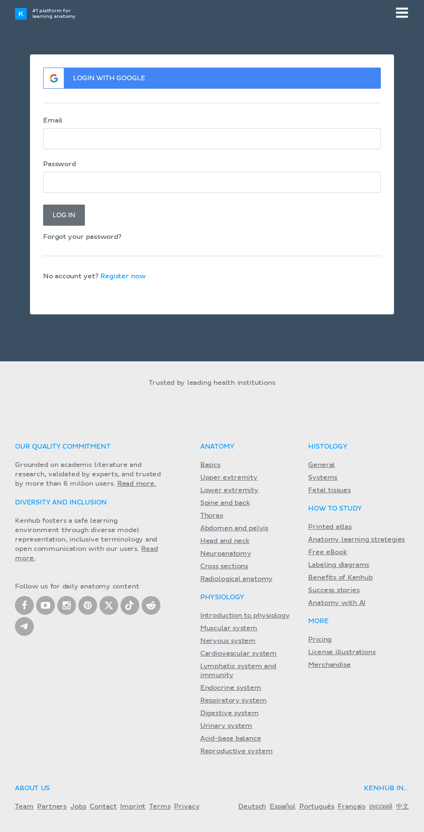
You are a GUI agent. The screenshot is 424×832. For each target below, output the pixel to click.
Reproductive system (236, 751)
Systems (322, 477)
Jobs (78, 806)
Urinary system (226, 726)
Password (59, 164)
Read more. (136, 484)
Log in (64, 215)
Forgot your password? (82, 237)
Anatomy (217, 446)
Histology (328, 446)
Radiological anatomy (236, 579)
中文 (402, 806)
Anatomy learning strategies (356, 539)
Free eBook (327, 552)
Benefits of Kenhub (340, 577)
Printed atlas (330, 527)
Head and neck (225, 541)
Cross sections (224, 566)
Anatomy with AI (336, 603)
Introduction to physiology (245, 615)
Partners (52, 806)
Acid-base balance (230, 738)
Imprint (132, 806)
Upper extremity (228, 477)
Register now (123, 276)
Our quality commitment (63, 446)
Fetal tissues (329, 490)
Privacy (186, 806)
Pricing (320, 639)
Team (24, 806)
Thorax (211, 515)
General (321, 465)
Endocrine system (230, 688)
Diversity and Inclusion (61, 502)
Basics (210, 465)
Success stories (333, 590)
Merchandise (329, 665)
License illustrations (341, 652)
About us (32, 788)
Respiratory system (233, 700)
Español (282, 806)
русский (380, 806)
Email (52, 120)
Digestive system (229, 713)
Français (351, 806)
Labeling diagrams (338, 565)
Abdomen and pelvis (234, 528)
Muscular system (228, 628)
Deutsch (252, 806)
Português (316, 806)
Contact (103, 806)
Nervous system (228, 641)
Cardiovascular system (238, 653)
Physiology (222, 597)
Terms (159, 806)
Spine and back (225, 503)
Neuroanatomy (225, 553)
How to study (335, 508)
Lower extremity (229, 490)
